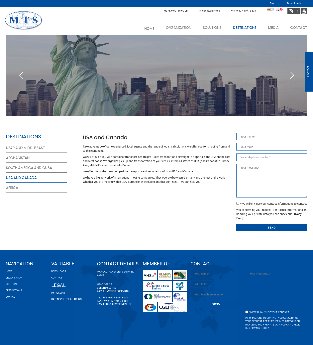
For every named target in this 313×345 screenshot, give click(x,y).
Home (149, 29)
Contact (298, 28)
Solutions (212, 28)
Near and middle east (25, 148)
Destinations (245, 28)
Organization (178, 28)
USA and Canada (21, 178)
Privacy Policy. (260, 327)
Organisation (14, 277)
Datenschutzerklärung (66, 299)
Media (273, 28)
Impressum (58, 292)
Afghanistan (18, 158)
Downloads (294, 3)
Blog (272, 3)
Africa (12, 188)
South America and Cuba (29, 168)
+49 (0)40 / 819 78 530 (243, 10)
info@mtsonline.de (209, 10)
